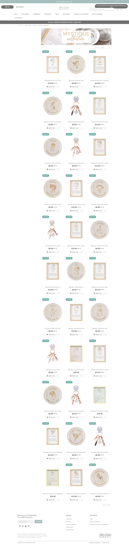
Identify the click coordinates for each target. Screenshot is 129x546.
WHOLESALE (20, 7)
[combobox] (102, 9)
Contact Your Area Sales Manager (99, 524)
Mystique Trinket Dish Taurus (53, 204)
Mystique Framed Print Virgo (100, 287)
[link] (117, 9)
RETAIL (7, 7)
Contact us (68, 519)
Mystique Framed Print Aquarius (100, 80)
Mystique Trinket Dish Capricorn (100, 493)
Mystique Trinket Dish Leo (76, 287)
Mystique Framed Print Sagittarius (52, 452)
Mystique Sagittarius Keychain (99, 452)
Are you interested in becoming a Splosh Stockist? (111, 6)
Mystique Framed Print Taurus (99, 163)
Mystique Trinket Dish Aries (76, 80)
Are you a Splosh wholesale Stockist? (64, 22)
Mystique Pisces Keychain (76, 163)
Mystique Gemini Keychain (52, 246)
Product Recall (69, 530)
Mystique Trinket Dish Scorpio (52, 411)
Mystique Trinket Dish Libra (99, 328)
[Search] (90, 9)
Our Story (68, 521)
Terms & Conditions (71, 524)
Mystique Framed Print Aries (53, 80)
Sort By (97, 47)
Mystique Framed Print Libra (76, 328)
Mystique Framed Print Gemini (76, 204)
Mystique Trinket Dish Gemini (99, 204)
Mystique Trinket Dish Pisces (53, 163)
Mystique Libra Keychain (53, 370)
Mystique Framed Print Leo (52, 287)
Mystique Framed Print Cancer (76, 246)
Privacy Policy (69, 527)
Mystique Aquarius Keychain (76, 122)
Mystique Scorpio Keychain (76, 411)
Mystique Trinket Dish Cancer (99, 246)
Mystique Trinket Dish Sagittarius (76, 452)
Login (91, 519)
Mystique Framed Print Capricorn (76, 493)
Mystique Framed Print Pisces (99, 122)
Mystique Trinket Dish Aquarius (52, 122)
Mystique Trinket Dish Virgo (52, 328)
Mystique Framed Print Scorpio (99, 370)
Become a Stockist (95, 521)
